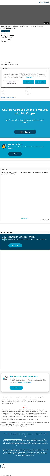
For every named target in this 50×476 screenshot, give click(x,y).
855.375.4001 (45, 2)
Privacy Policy (13, 434)
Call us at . (24, 382)
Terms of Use (22, 434)
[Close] (46, 71)
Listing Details (25, 68)
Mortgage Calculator (25, 232)
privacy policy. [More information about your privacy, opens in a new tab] (29, 77)
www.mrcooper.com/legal (19, 452)
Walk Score (25, 169)
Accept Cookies (40, 81)
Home (5, 434)
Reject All (28, 81)
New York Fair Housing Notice (7, 28)
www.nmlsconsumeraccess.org (34, 450)
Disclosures (30, 434)
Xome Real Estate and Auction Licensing (13, 439)
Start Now (25, 132)
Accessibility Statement (41, 434)
